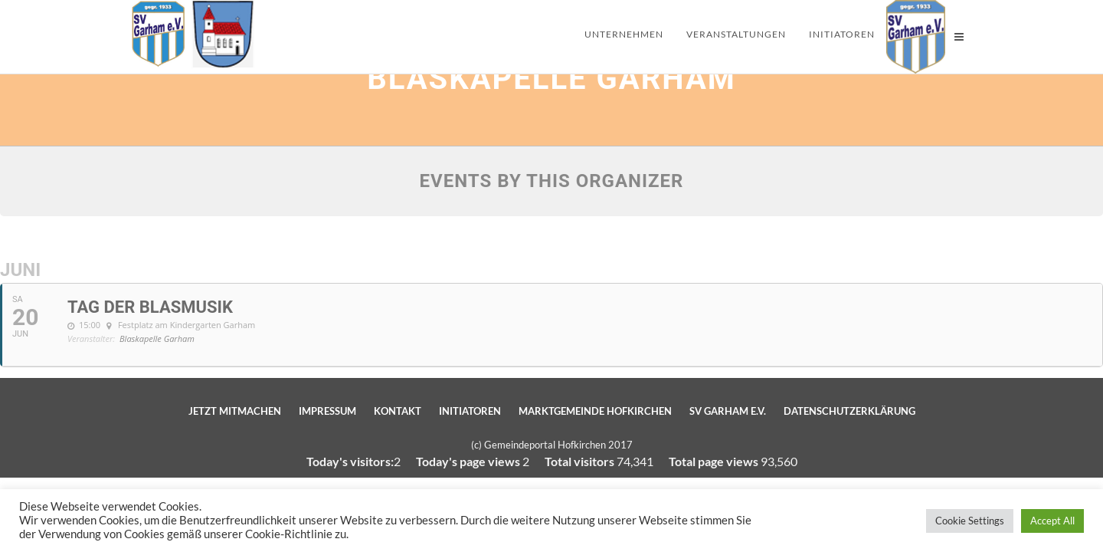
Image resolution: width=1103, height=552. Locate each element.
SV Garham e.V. (727, 411)
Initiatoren (470, 411)
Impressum (327, 411)
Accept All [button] (1052, 520)
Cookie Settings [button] (969, 520)
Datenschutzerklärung (849, 411)
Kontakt (397, 411)
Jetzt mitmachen (234, 411)
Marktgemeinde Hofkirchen (595, 411)
